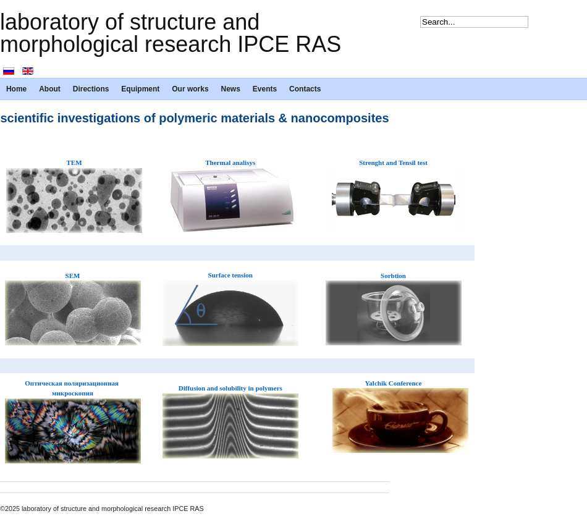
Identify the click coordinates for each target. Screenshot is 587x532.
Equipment (140, 89)
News (230, 89)
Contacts (305, 89)
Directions (91, 89)
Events (265, 89)
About (50, 89)
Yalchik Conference (393, 383)
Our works (190, 89)
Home (16, 89)
